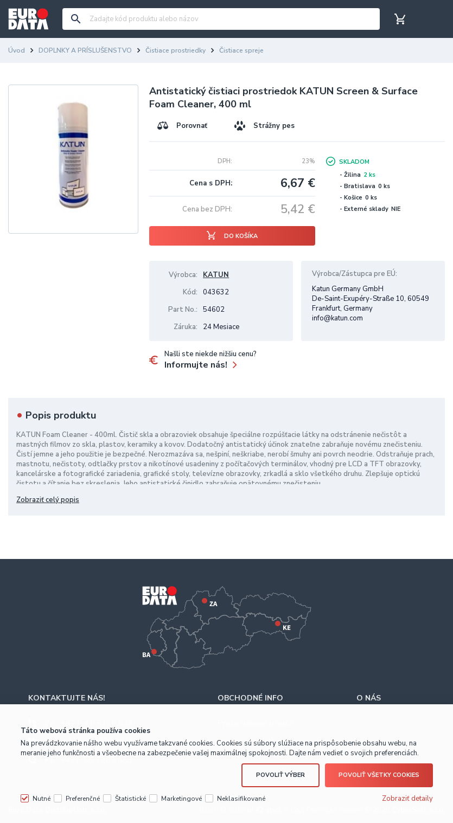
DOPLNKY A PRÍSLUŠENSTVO (85, 50)
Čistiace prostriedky (175, 50)
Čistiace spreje (241, 50)
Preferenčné (83, 789)
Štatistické (130, 789)
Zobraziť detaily (407, 789)
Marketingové (181, 789)
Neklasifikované (241, 789)
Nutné (41, 789)
